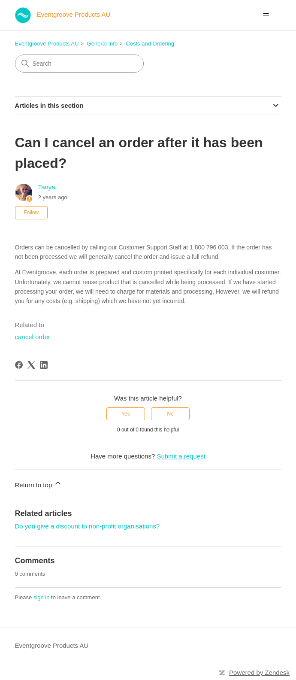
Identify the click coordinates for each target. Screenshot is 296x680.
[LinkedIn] (44, 365)
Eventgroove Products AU (47, 43)
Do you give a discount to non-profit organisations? (87, 526)
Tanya (46, 187)
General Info (102, 43)
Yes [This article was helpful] (125, 414)
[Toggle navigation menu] (266, 15)
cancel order (33, 336)
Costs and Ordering (150, 43)
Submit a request (181, 456)
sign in (41, 597)
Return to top (39, 484)
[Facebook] (19, 365)
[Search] (79, 63)
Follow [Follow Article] (31, 212)
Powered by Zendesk (259, 672)
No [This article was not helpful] (170, 414)
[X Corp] (31, 365)
